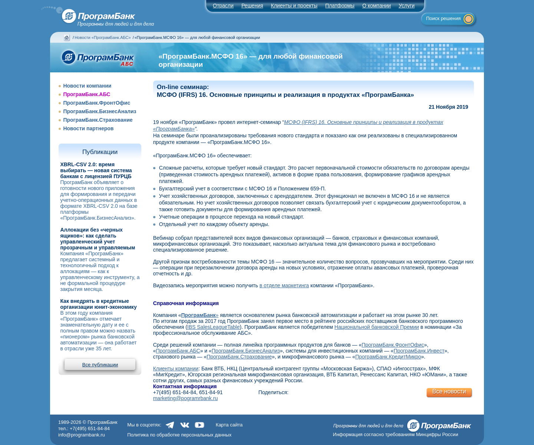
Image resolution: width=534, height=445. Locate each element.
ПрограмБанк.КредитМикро (388, 357)
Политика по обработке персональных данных (179, 435)
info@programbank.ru (81, 435)
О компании (376, 6)
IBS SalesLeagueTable (213, 327)
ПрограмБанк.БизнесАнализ (99, 111)
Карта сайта (229, 425)
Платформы (340, 6)
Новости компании (87, 86)
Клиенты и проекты (294, 6)
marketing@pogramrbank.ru (185, 398)
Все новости (449, 391)
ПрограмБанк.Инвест (418, 351)
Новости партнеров (88, 128)
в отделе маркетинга (284, 285)
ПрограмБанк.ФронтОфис (96, 103)
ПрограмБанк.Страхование (97, 120)
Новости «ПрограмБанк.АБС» (103, 37)
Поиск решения (443, 18)
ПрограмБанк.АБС (86, 94)
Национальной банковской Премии (376, 327)
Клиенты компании (175, 369)
